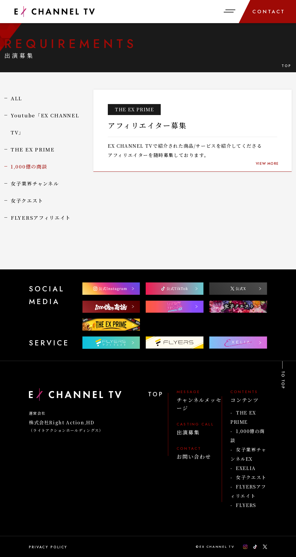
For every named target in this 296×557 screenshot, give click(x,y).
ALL (16, 98)
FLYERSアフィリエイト (41, 217)
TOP (287, 66)
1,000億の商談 (29, 166)
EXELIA (246, 468)
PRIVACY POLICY (48, 547)
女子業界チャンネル (35, 183)
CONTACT (269, 11)
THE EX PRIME (32, 149)
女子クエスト (27, 200)
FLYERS (246, 505)
